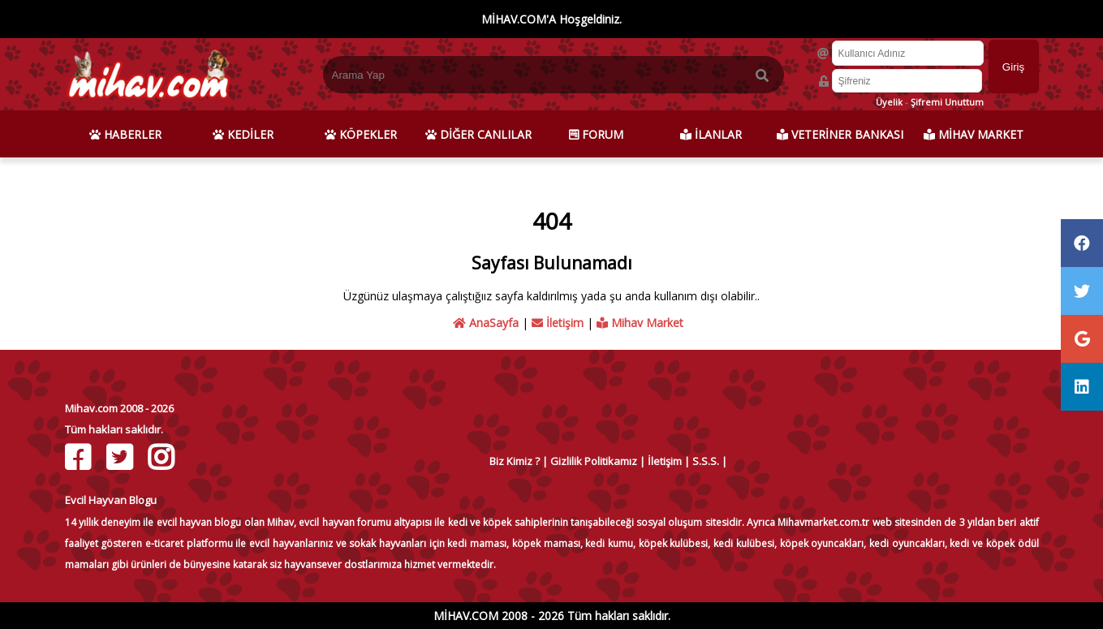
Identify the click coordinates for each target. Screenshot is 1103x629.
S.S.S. (705, 461)
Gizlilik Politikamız (593, 461)
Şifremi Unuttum (947, 102)
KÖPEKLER (361, 134)
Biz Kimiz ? (514, 461)
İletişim (558, 322)
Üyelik (889, 102)
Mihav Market (640, 322)
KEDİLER (243, 134)
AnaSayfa (486, 322)
